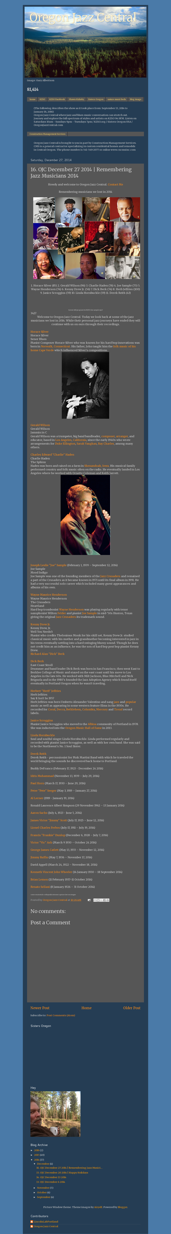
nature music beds (117, 99)
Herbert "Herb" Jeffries (46, 691)
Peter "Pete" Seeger (43, 790)
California (79, 440)
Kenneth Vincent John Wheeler (51, 872)
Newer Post (40, 1008)
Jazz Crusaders (110, 576)
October (42, 1192)
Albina (92, 724)
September (44, 1197)
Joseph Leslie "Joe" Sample (48, 565)
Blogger (122, 1207)
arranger (122, 436)
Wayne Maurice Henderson (49, 594)
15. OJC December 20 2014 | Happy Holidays (62, 1172)
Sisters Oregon (95, 99)
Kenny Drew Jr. (40, 624)
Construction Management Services (47, 134)
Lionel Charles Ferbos (45, 827)
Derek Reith (38, 753)
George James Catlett (45, 849)
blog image (135, 99)
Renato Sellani (40, 886)
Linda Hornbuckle (43, 735)
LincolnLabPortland (46, 1221)
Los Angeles (63, 440)
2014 (37, 1159)
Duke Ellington (65, 443)
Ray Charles (106, 443)
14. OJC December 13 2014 (51, 1177)
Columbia (88, 709)
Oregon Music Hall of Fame (83, 728)
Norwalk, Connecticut (55, 346)
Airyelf (98, 1207)
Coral (51, 709)
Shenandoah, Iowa (96, 465)
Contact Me (115, 184)
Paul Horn (37, 783)
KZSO (42, 99)
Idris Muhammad (42, 776)
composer (108, 436)
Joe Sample (89, 613)
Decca (61, 709)
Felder (61, 613)
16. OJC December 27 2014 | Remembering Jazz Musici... (69, 1167)
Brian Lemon (39, 879)
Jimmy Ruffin (39, 857)
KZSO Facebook (57, 99)
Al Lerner (37, 798)
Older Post (132, 1008)
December (43, 1163)
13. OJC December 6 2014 (50, 1181)
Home (86, 1008)
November (43, 1187)
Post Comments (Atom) (61, 1015)
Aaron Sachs (39, 812)
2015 (37, 1154)
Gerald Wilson (40, 425)
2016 (37, 1150)
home (32, 99)
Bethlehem (73, 709)
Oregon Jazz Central (83, 17)
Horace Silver (40, 331)
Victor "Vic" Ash (41, 842)
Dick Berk (37, 661)
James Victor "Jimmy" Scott (49, 820)
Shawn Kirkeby (76, 99)
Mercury (102, 709)
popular (131, 702)
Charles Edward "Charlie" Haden (52, 454)
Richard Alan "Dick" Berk (48, 654)
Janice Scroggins (42, 720)
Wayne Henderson (71, 609)
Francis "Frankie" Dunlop (48, 835)
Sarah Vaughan (87, 443)
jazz (116, 702)
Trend (118, 709)
